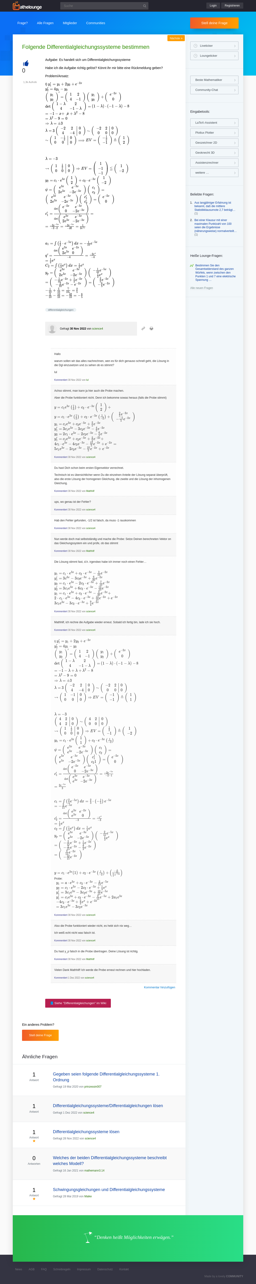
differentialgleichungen (61, 309)
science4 (97, 328)
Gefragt (64, 328)
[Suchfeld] (104, 6)
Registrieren (232, 5)
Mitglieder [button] (70, 23)
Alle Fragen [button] (45, 23)
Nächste (176, 38)
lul (87, 380)
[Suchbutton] (144, 6)
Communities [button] (95, 23)
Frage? (22, 23)
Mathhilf (90, 491)
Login (213, 5)
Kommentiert (60, 380)
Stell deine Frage (214, 23)
